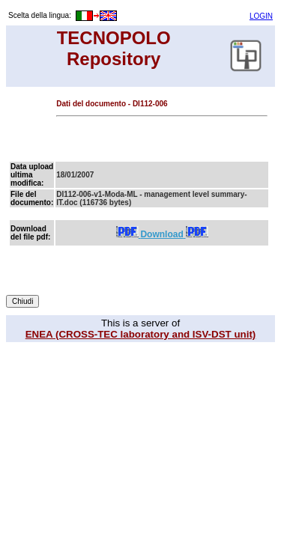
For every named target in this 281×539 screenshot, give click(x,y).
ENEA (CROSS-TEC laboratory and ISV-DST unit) (140, 334)
